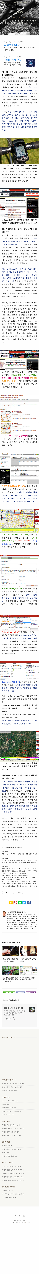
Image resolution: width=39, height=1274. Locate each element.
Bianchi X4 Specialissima (10, 1107)
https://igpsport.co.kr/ (11, 42)
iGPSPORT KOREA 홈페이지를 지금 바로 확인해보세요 (19, 49)
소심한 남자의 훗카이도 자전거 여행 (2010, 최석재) (15, 875)
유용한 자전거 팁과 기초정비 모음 (12, 1093)
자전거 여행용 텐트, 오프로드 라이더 (13, 1176)
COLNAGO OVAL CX (9, 1114)
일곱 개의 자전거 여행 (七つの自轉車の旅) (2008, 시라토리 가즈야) (19, 871)
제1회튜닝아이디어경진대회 (12, 60)
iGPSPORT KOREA (12, 45)
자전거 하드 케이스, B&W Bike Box (13, 1183)
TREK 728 (5, 1111)
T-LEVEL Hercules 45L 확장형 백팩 (13, 1187)
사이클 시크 (5, 1159)
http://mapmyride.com (8, 847)
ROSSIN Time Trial (8, 1121)
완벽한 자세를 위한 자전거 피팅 (11, 1155)
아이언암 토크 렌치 (8, 1197)
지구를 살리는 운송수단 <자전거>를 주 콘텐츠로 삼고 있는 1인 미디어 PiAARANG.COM (15, 1019)
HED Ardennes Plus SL (9, 1204)
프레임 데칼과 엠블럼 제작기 (10, 1138)
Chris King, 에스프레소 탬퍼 (10, 1173)
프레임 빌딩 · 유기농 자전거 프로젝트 (13, 1090)
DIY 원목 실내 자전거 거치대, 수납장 (13, 1200)
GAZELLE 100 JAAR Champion (12, 1117)
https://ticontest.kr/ (10, 57)
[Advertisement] (19, 939)
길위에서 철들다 (7, 1152)
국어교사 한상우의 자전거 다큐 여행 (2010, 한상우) (15, 873)
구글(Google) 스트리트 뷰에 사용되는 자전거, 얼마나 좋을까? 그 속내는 (20, 854)
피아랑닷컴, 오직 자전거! (14, 1014)
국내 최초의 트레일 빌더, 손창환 (11, 1142)
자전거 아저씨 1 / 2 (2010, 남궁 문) (11, 879)
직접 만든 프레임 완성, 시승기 (11, 1131)
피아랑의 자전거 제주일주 (10, 1097)
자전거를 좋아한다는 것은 (10, 1162)
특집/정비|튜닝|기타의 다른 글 (11, 949)
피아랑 (13, 28)
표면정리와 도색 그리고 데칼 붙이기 (13, 1135)
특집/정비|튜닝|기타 (19, 17)
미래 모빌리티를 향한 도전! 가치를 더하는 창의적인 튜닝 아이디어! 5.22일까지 (13, 64)
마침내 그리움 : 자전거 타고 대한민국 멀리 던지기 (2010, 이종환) (18, 877)
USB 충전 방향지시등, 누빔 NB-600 (13, 1180)
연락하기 (31, 928)
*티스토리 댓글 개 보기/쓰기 (10, 1006)
